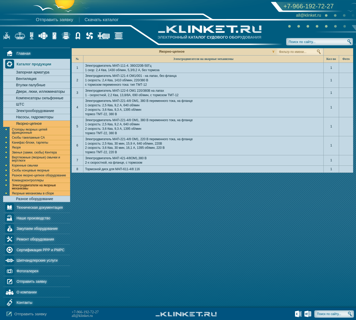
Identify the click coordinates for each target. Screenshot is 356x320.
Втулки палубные (30, 85)
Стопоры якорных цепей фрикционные (29, 131)
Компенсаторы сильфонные (40, 98)
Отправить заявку (54, 19)
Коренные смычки (25, 165)
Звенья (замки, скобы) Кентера (34, 152)
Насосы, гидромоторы (34, 117)
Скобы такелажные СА (28, 137)
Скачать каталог (102, 19)
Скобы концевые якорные (31, 170)
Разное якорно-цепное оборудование (39, 175)
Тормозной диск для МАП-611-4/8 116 (112, 169)
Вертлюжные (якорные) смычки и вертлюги (36, 159)
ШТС (20, 104)
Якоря (16, 147)
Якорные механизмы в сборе (33, 193)
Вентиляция (26, 79)
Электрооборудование (35, 111)
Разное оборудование (34, 199)
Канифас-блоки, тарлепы (30, 142)
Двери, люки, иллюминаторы (40, 91)
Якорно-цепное (29, 123)
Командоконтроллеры (28, 180)
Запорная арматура (33, 72)
